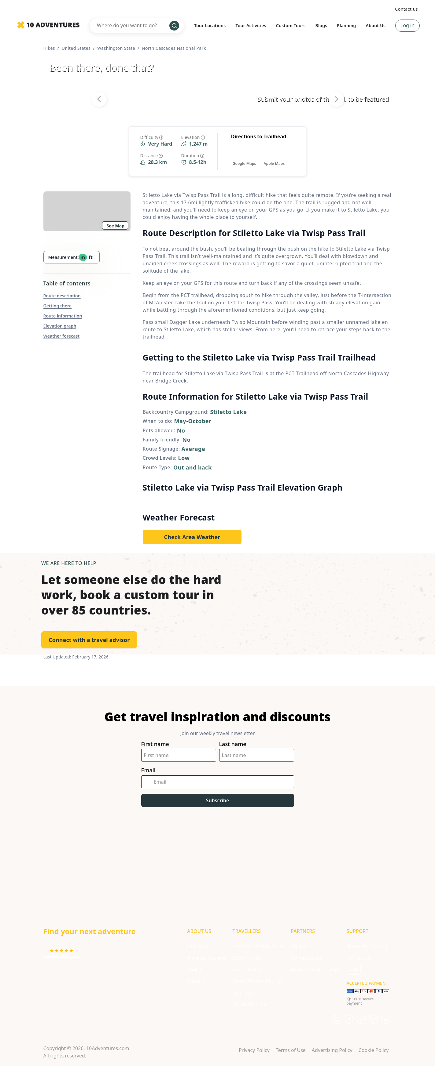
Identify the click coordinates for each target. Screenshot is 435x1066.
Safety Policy (246, 969)
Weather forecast (61, 336)
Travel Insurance (251, 1004)
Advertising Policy (332, 1050)
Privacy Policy (254, 1050)
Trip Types (244, 992)
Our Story (198, 946)
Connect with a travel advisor (89, 640)
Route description (62, 296)
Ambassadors (306, 958)
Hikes (49, 48)
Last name (232, 744)
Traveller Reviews (206, 958)
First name (155, 744)
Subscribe (217, 800)
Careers (196, 981)
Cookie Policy (374, 1050)
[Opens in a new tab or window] (244, 157)
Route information (62, 316)
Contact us (406, 9)
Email (148, 770)
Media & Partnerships (315, 969)
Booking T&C (247, 958)
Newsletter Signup (368, 946)
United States (76, 48)
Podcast (196, 969)
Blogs (321, 25)
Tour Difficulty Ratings (257, 981)
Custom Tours (291, 25)
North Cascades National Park (174, 48)
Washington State (116, 48)
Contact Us (359, 958)
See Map (116, 226)
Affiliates (301, 946)
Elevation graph (59, 326)
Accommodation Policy (258, 946)
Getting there (57, 306)
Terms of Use (291, 1050)
